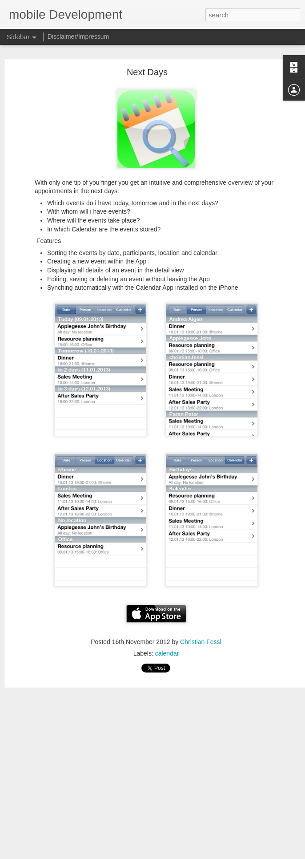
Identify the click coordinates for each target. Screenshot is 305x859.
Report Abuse (231, 854)
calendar (167, 632)
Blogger (205, 854)
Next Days (147, 51)
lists (207, 816)
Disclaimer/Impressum (78, 36)
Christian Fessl (200, 620)
